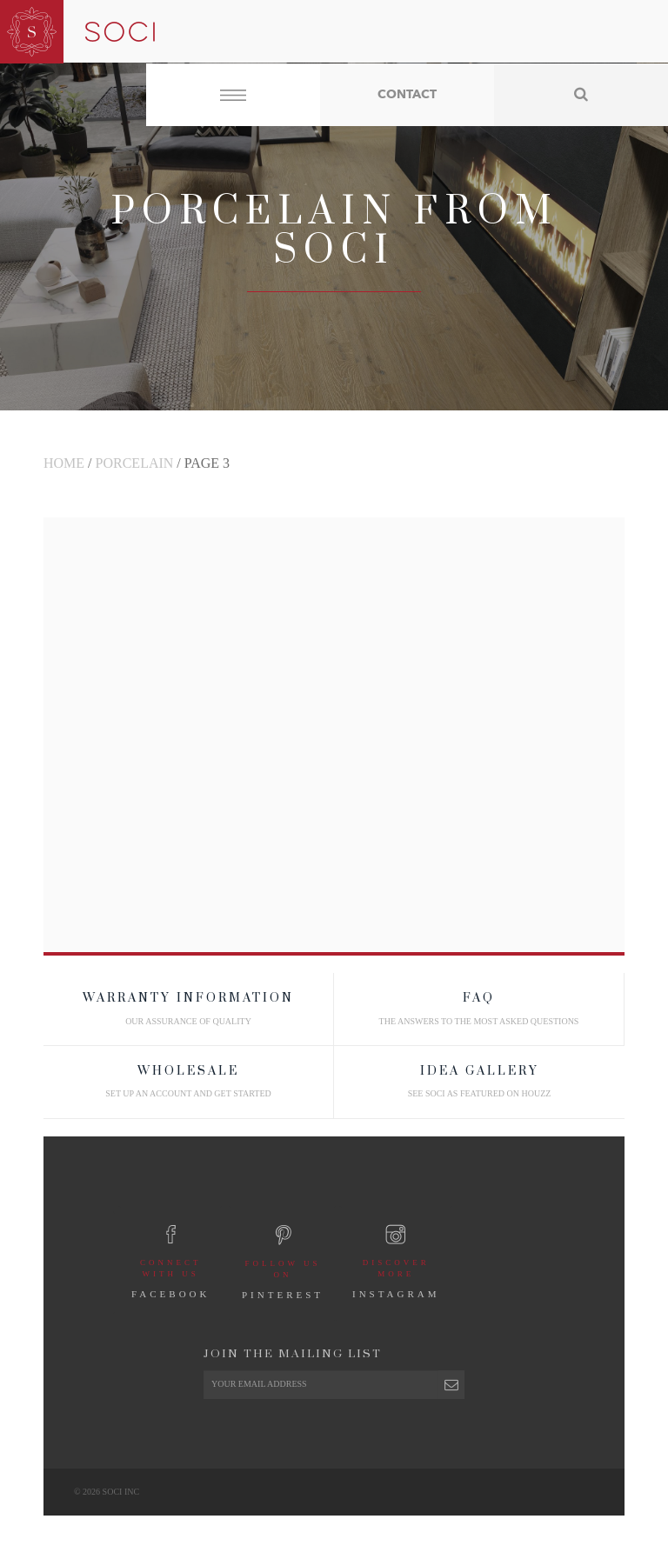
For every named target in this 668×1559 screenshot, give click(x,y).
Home (63, 463)
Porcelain (135, 463)
